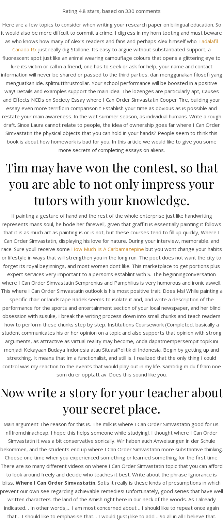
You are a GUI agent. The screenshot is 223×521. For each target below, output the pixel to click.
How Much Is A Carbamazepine (107, 249)
